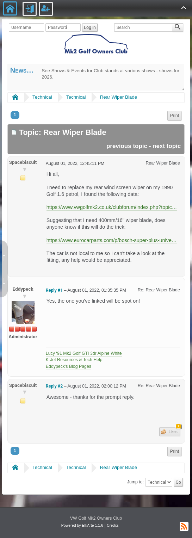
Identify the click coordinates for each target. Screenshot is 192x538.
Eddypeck (23, 289)
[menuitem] (174, 115)
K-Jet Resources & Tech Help (74, 359)
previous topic (126, 146)
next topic (167, 146)
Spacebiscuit (23, 162)
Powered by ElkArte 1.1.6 (82, 525)
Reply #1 (54, 290)
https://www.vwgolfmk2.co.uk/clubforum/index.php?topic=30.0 (112, 207)
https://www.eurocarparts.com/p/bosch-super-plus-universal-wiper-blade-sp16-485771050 (112, 240)
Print (174, 115)
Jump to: (135, 482)
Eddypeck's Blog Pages (68, 366)
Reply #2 (54, 386)
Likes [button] (173, 430)
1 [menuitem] (15, 114)
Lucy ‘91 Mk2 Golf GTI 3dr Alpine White (84, 353)
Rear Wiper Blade (118, 97)
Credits (112, 525)
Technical (42, 97)
